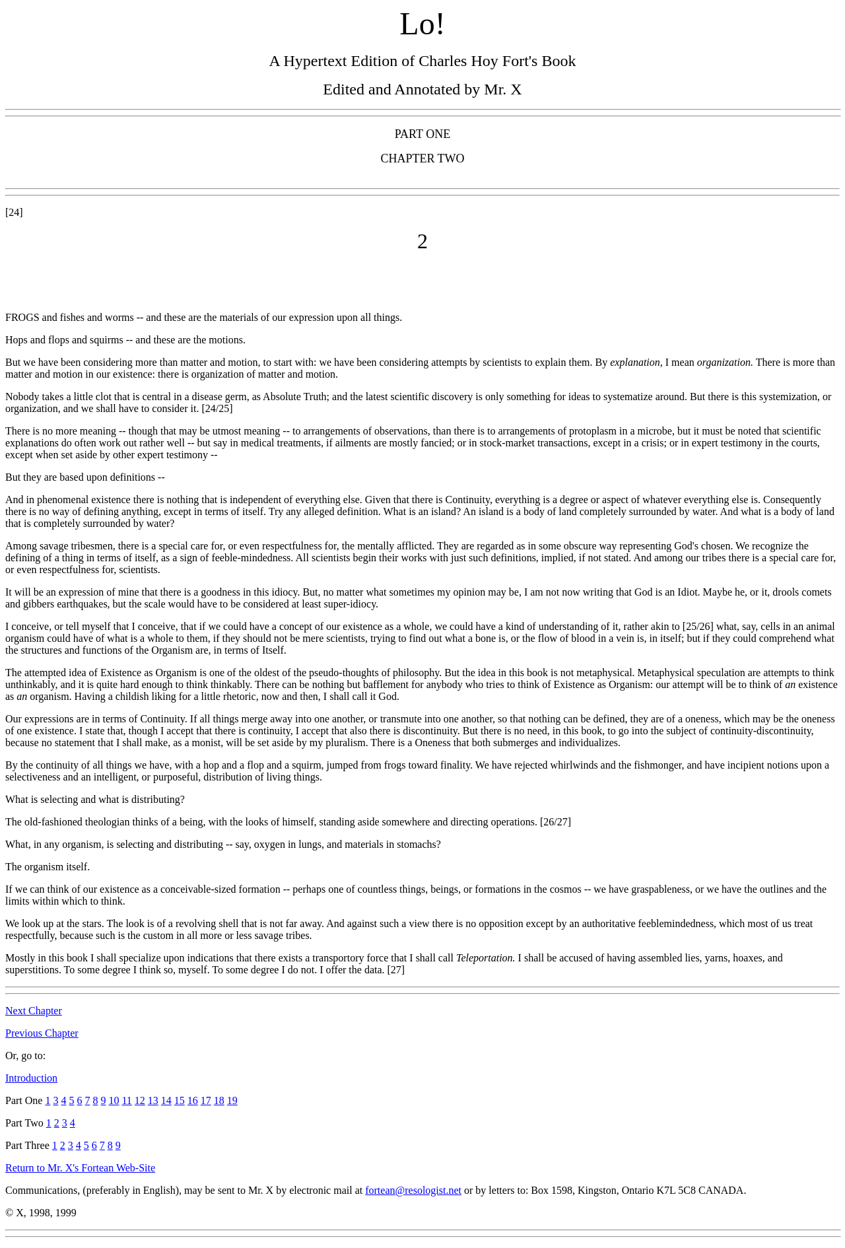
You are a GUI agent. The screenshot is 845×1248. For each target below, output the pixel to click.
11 (126, 1100)
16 (192, 1100)
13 (153, 1100)
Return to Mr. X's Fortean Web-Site (80, 1167)
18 (219, 1100)
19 (232, 1100)
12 (140, 1100)
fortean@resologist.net (413, 1190)
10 (113, 1100)
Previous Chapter (42, 1033)
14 (166, 1100)
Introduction (31, 1078)
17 (206, 1100)
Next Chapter (33, 1010)
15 (179, 1100)
